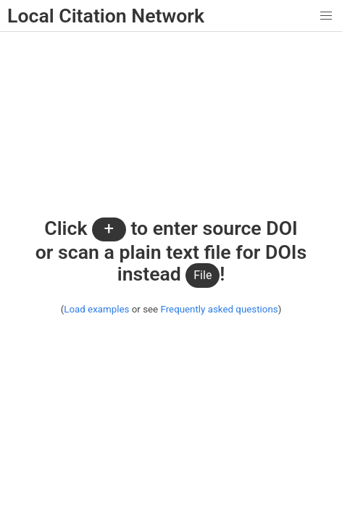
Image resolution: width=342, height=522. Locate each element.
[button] (326, 15)
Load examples (96, 309)
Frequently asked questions (219, 309)
